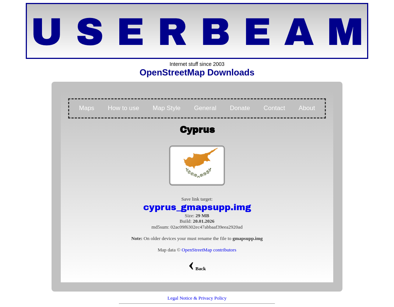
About (307, 108)
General (205, 108)
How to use (123, 108)
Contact (274, 108)
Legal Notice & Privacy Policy (197, 298)
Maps (87, 108)
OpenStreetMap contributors (209, 250)
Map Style (167, 108)
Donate (240, 108)
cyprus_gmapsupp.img (197, 207)
